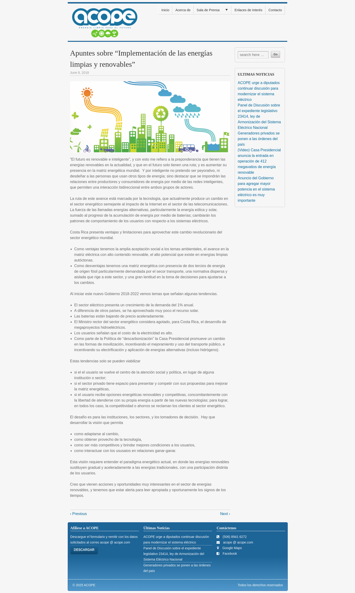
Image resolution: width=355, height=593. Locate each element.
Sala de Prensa (208, 10)
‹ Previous (78, 514)
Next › (225, 514)
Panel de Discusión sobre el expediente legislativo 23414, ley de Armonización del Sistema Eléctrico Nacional (259, 116)
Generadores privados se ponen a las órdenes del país (259, 138)
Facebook (229, 553)
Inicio (165, 10)
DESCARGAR (84, 549)
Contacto (275, 10)
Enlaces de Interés (248, 10)
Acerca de (183, 10)
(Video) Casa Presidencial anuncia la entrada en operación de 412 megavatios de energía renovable (259, 161)
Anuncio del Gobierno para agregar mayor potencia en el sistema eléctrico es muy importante (256, 189)
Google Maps (231, 548)
